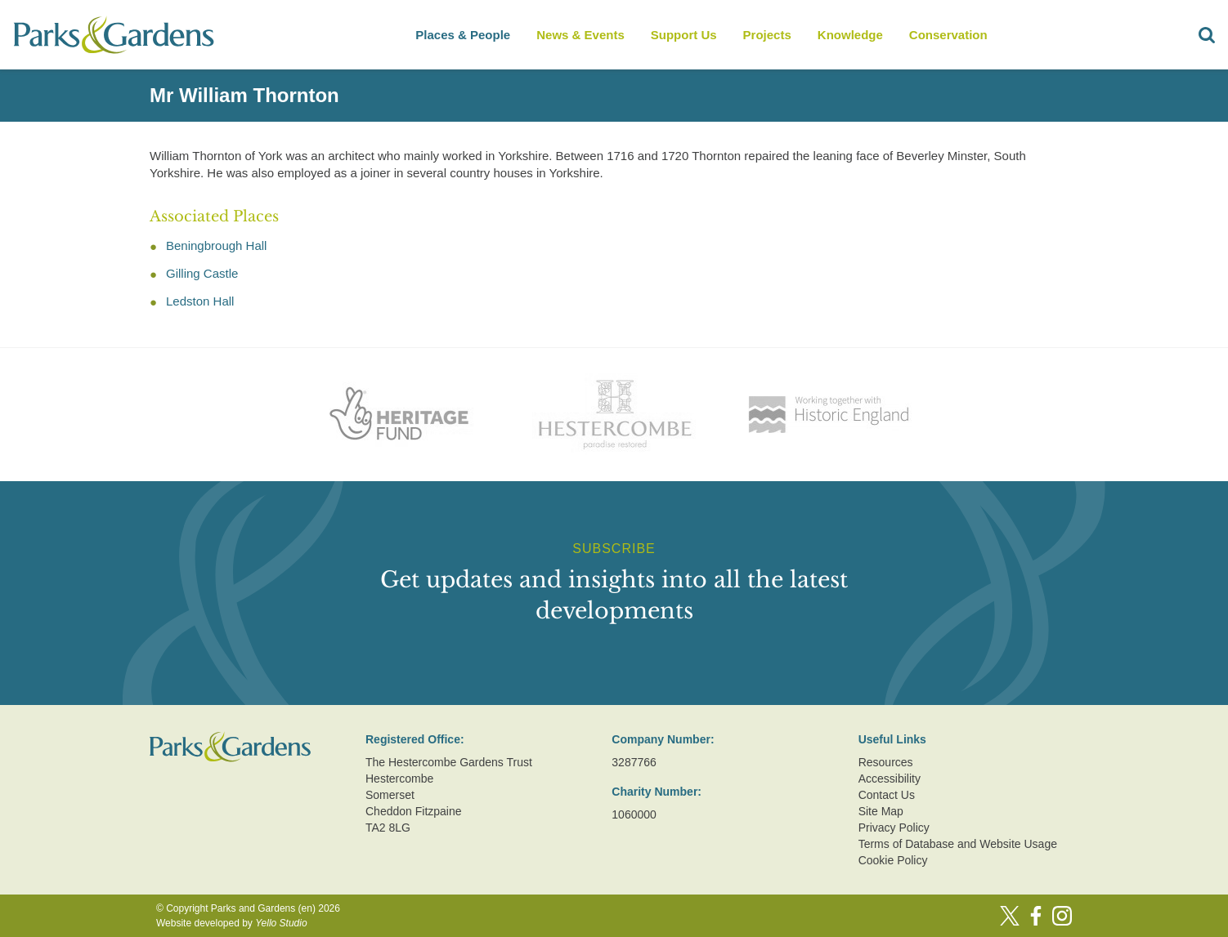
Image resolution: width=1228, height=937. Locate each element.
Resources (885, 762)
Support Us (684, 35)
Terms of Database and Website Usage (957, 843)
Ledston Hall (200, 301)
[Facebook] (1036, 916)
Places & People (462, 35)
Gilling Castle (202, 273)
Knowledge (850, 35)
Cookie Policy (893, 860)
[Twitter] (1010, 916)
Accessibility (889, 778)
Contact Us (886, 794)
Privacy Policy (894, 827)
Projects (767, 35)
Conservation (948, 35)
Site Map (880, 811)
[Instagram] (1062, 916)
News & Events (580, 35)
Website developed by (231, 923)
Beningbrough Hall (216, 245)
